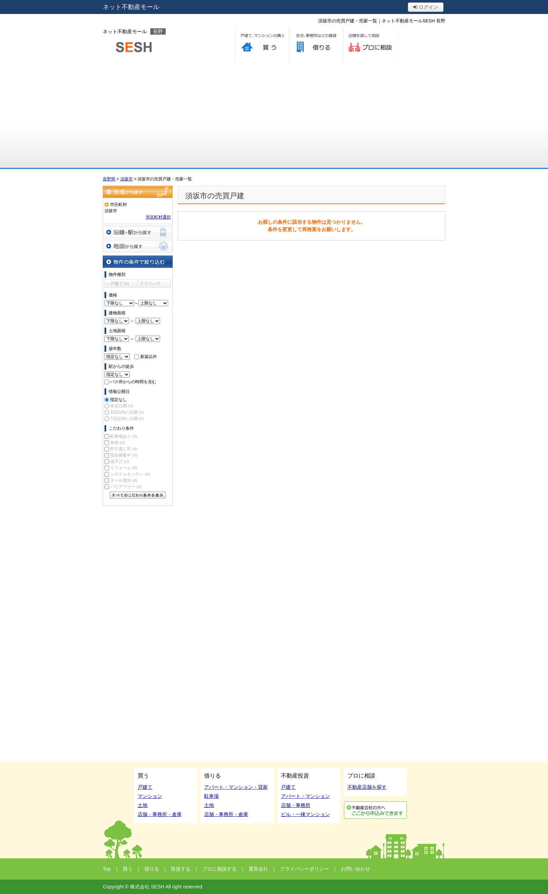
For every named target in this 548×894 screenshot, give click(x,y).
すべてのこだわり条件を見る (138, 495)
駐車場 (211, 796)
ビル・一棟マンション (305, 814)
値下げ (119, 461)
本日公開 (121, 405)
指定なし (118, 399)
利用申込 (375, 810)
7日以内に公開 (127, 418)
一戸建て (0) (117, 283)
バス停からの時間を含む (133, 381)
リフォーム (123, 467)
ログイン (425, 7)
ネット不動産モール (131, 6)
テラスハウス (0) (150, 284)
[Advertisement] (274, 115)
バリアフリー (125, 486)
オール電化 (123, 480)
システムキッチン (130, 474)
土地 (142, 805)
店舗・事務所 (295, 805)
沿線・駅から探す (138, 232)
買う (262, 44)
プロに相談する (370, 44)
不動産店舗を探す (367, 787)
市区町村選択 (158, 217)
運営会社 (258, 869)
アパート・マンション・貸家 (236, 787)
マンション (150, 796)
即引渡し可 (123, 448)
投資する (180, 869)
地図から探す (138, 246)
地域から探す (138, 192)
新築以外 (148, 356)
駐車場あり (123, 436)
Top (107, 869)
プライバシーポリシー (304, 869)
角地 (117, 442)
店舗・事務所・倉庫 (160, 814)
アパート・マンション (305, 796)
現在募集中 (123, 455)
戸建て (145, 787)
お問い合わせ (355, 869)
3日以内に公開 (127, 412)
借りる (316, 44)
